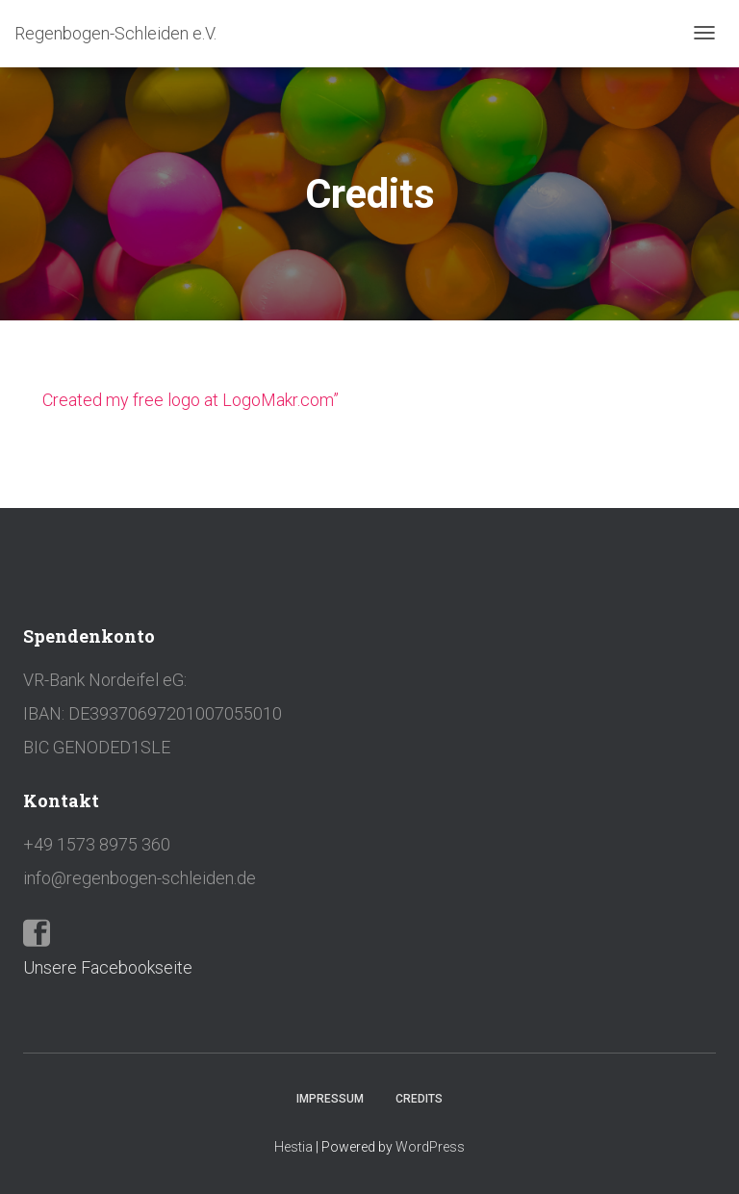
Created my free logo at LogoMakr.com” (190, 400)
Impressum (330, 1098)
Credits (419, 1098)
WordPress (430, 1147)
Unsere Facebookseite (107, 967)
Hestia (293, 1147)
